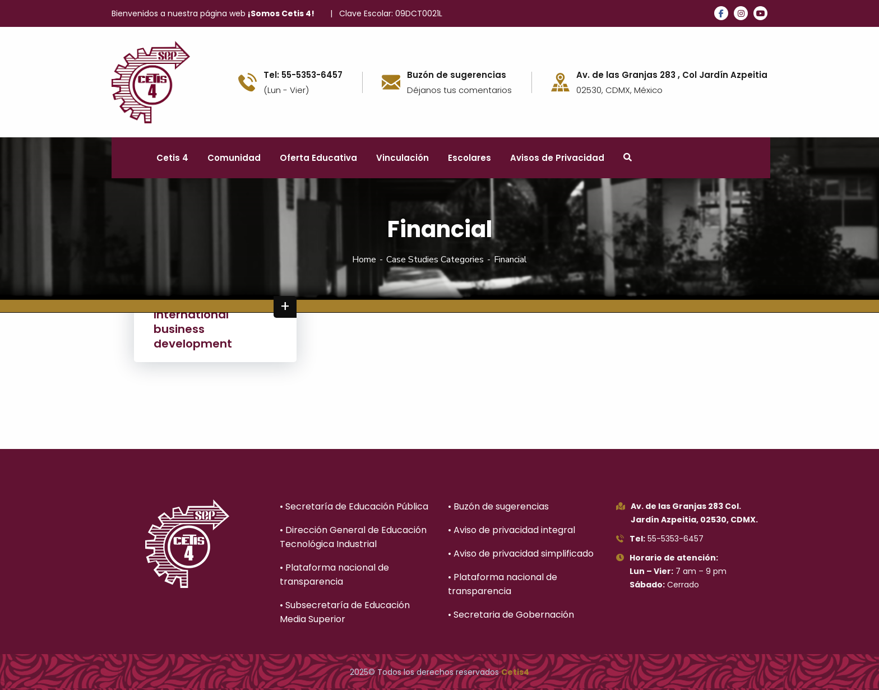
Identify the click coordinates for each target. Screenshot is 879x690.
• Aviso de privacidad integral (511, 530)
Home (364, 259)
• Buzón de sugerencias (498, 506)
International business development (193, 329)
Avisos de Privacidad (557, 158)
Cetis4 (515, 672)
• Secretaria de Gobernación (511, 614)
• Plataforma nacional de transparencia (334, 574)
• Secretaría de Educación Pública (354, 506)
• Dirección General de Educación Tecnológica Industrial (353, 537)
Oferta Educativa (318, 158)
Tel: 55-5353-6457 (303, 75)
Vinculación (402, 158)
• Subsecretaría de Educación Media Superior (345, 612)
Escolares (469, 158)
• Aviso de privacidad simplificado (521, 553)
